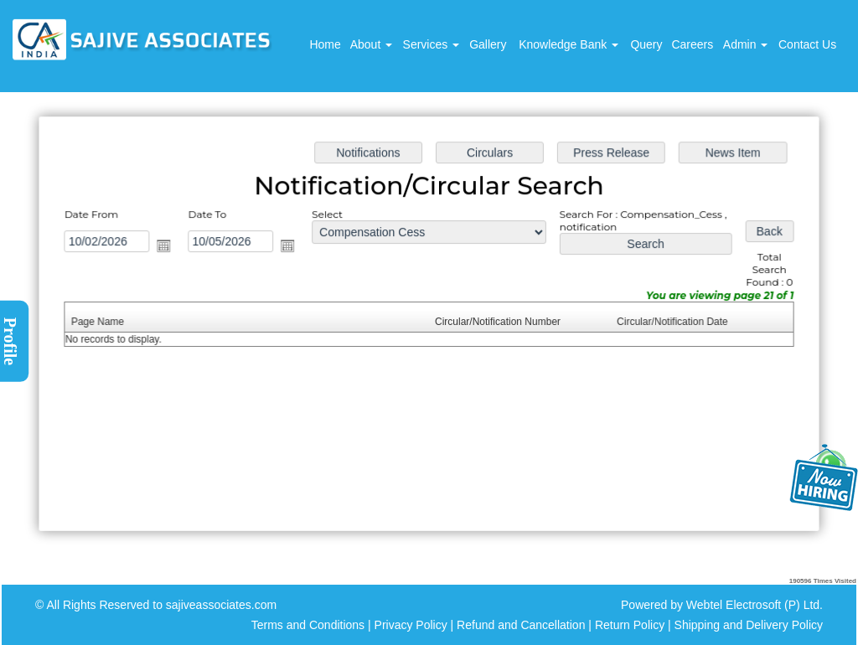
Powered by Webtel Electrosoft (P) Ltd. (722, 604)
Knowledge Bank (568, 44)
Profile (10, 341)
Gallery (487, 44)
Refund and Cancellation (522, 625)
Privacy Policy (411, 625)
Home (324, 44)
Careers (692, 44)
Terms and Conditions (307, 625)
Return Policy (629, 625)
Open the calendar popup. (169, 246)
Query (646, 44)
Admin (745, 44)
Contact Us (807, 44)
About (371, 44)
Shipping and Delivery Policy (749, 625)
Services (431, 44)
